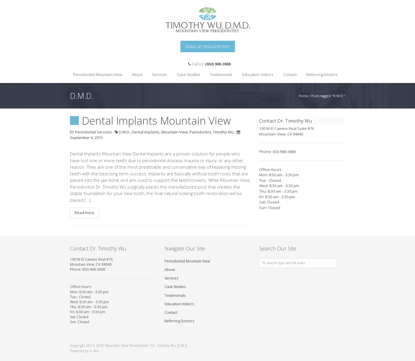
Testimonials (221, 74)
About (135, 73)
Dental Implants (146, 132)
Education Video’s (258, 74)
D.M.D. (124, 132)
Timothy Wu (223, 132)
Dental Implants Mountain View (156, 120)
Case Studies (187, 73)
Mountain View (174, 132)
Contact (290, 74)
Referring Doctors (322, 74)
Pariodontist (200, 132)
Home (303, 96)
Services (158, 73)
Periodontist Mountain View (97, 74)
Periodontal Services (93, 132)
